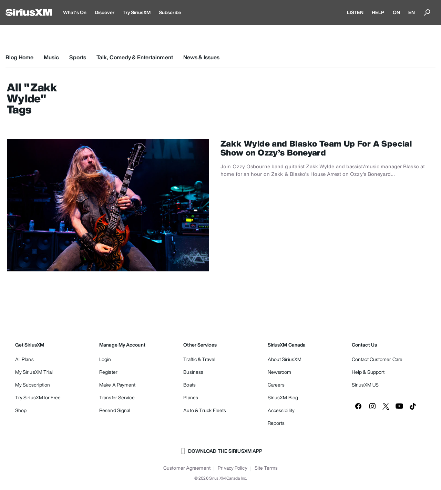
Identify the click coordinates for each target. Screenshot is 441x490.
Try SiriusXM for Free (38, 397)
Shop (21, 410)
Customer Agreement (187, 467)
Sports (77, 57)
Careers (276, 384)
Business (193, 372)
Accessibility (281, 410)
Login (105, 359)
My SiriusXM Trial (34, 372)
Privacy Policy (232, 467)
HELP (378, 12)
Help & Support (368, 372)
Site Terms (266, 467)
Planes (190, 397)
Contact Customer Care (377, 359)
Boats (189, 384)
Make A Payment (117, 384)
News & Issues (201, 57)
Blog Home (19, 57)
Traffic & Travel (199, 359)
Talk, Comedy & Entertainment (134, 57)
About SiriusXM (284, 359)
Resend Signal (114, 410)
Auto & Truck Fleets (204, 410)
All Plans (24, 359)
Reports (276, 423)
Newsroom (279, 372)
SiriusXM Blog (283, 397)
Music (51, 57)
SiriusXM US (365, 384)
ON (396, 12)
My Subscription (32, 384)
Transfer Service (117, 397)
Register (108, 372)
